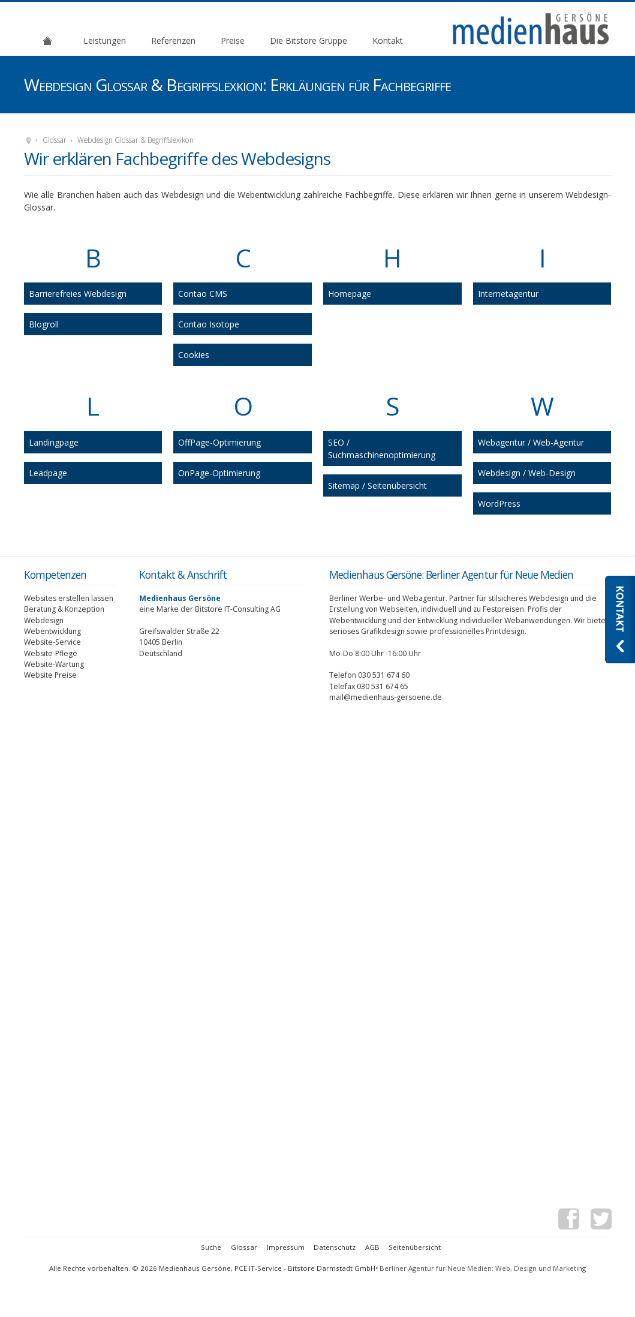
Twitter (601, 1221)
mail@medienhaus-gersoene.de (385, 697)
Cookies (193, 354)
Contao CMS (202, 293)
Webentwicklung (52, 631)
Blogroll (44, 324)
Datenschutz (335, 1247)
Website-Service (52, 642)
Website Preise (50, 675)
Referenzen (173, 40)
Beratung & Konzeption (64, 609)
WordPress (499, 503)
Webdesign (44, 620)
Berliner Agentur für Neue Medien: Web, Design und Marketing (483, 1268)
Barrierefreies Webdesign (78, 293)
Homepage (349, 293)
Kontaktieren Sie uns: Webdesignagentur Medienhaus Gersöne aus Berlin (620, 619)
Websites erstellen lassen (68, 598)
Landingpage (54, 442)
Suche (211, 1247)
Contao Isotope (208, 324)
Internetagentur (508, 293)
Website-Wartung (54, 664)
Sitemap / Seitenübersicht (377, 485)
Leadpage (48, 473)
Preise (233, 40)
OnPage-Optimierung (219, 473)
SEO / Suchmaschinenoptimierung (381, 449)
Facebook (568, 1221)
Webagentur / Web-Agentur (531, 442)
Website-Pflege (50, 653)
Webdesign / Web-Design (527, 473)
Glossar (55, 140)
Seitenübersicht (415, 1247)
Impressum (286, 1247)
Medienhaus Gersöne (28, 141)
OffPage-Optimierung (219, 442)
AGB (372, 1247)
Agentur (47, 40)
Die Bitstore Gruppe (308, 40)
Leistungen (104, 40)
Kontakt (387, 40)
